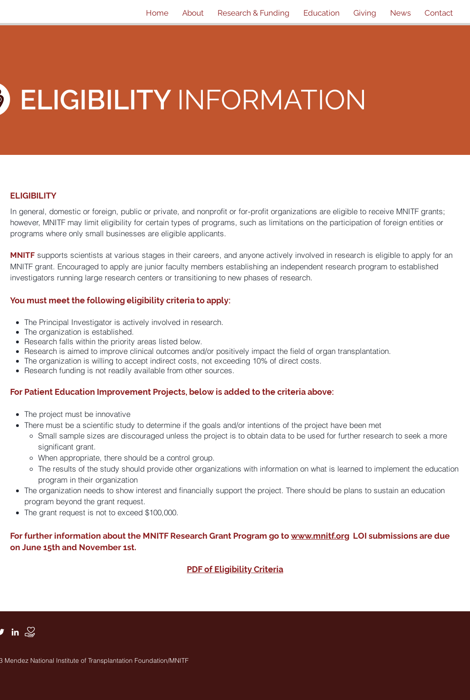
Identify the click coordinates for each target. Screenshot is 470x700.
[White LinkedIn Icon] (15, 632)
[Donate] (30, 632)
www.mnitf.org (320, 536)
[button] (193, 12)
